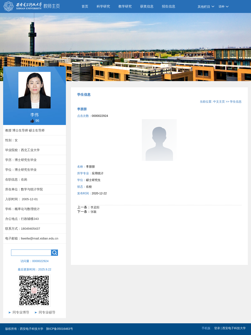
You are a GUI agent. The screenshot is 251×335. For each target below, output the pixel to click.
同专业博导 (21, 312)
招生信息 (168, 6)
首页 (85, 6)
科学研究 (103, 6)
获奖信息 (147, 6)
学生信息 (236, 101)
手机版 (206, 328)
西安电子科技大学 (234, 328)
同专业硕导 (47, 312)
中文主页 (219, 101)
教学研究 (125, 6)
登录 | (218, 328)
